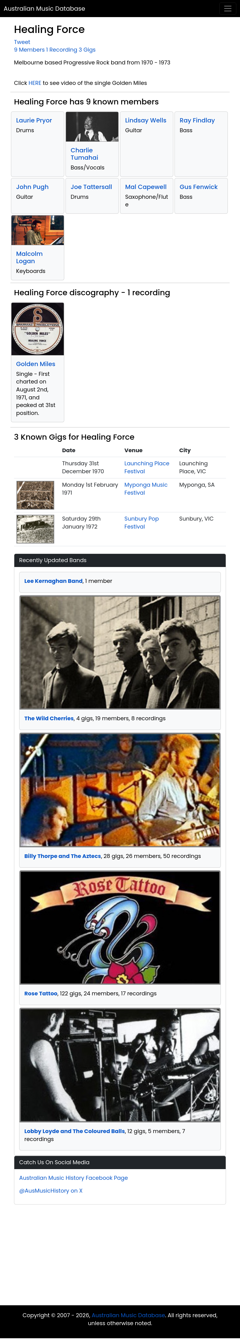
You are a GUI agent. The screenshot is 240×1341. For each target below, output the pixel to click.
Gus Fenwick (199, 187)
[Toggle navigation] (227, 8)
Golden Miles (35, 364)
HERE (35, 83)
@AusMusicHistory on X (51, 1190)
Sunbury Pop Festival (142, 522)
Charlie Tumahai (84, 154)
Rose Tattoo (41, 993)
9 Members (29, 49)
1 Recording (61, 49)
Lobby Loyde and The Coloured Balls (74, 1131)
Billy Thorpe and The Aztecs (62, 856)
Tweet (22, 42)
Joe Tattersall (91, 187)
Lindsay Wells (145, 120)
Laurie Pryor (34, 120)
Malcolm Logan (29, 257)
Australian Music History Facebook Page (73, 1178)
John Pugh (32, 187)
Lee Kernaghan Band (53, 581)
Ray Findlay (197, 120)
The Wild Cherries (49, 718)
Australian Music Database (44, 8)
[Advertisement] (120, 1256)
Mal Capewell (146, 187)
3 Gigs (87, 49)
